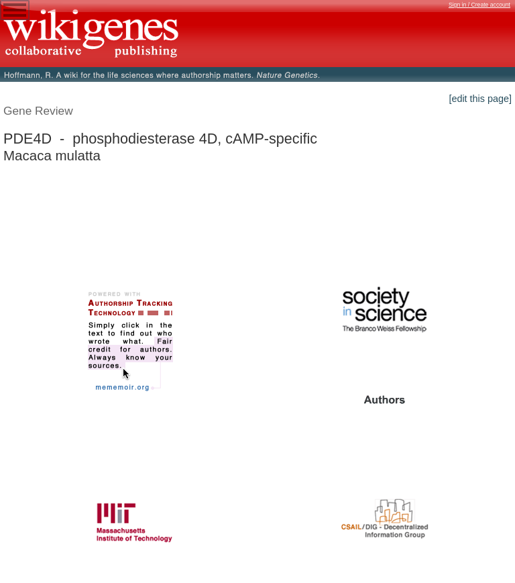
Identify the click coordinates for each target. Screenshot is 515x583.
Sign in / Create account (479, 4)
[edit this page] (480, 98)
